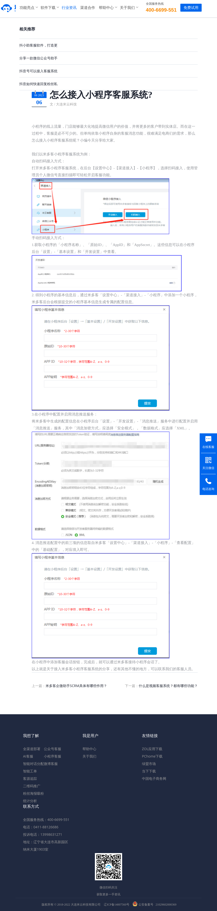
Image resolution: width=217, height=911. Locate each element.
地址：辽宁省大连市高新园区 (45, 841)
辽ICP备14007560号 (116, 904)
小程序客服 (52, 756)
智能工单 (30, 771)
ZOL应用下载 (152, 748)
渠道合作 (84, 7)
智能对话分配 (33, 763)
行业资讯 (65, 7)
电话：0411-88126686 (40, 827)
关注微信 (208, 468)
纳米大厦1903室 (35, 849)
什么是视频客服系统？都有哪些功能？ (168, 685)
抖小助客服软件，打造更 (38, 45)
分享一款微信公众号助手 (38, 58)
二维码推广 (31, 786)
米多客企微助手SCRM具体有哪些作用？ (76, 685)
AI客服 (28, 756)
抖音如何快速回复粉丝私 (38, 83)
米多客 (6, 7)
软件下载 (44, 7)
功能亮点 (23, 7)
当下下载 (149, 771)
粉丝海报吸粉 (33, 793)
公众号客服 (52, 748)
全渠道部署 (31, 748)
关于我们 (123, 7)
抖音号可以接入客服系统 (38, 71)
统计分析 (30, 800)
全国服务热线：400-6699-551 (46, 819)
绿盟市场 (149, 763)
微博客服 (51, 763)
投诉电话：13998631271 (42, 834)
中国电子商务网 (154, 778)
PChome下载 (152, 756)
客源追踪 (30, 778)
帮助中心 (102, 7)
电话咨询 (208, 489)
